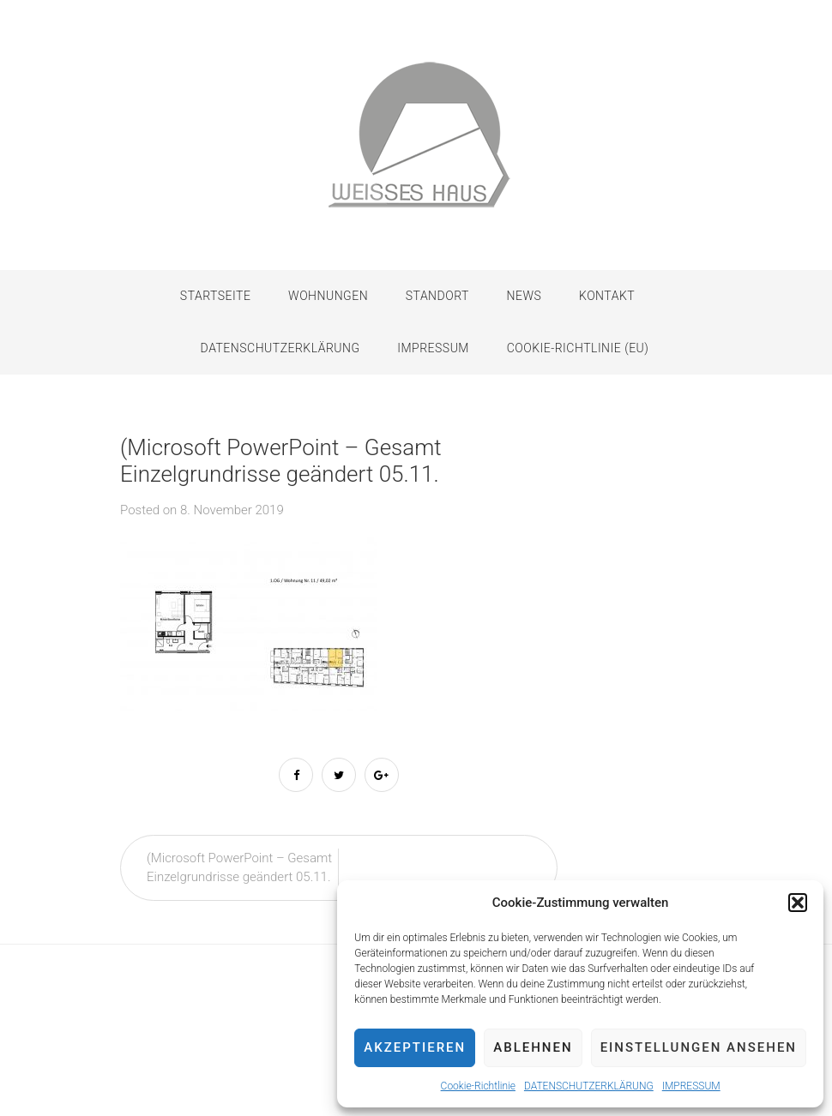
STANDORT (437, 296)
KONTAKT (607, 296)
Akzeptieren (415, 1047)
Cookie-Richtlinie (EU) (578, 348)
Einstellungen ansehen (698, 1047)
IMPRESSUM (691, 1086)
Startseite (215, 296)
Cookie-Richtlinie (478, 1086)
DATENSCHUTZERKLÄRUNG (589, 1086)
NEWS (524, 296)
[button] (797, 902)
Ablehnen (532, 1047)
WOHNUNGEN (328, 296)
